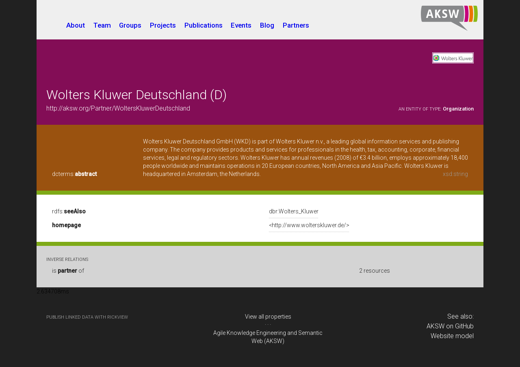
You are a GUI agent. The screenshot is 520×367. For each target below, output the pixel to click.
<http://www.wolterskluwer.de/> (309, 225)
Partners (296, 25)
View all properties (268, 316)
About (75, 25)
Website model (452, 336)
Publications (203, 25)
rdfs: (69, 211)
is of (68, 270)
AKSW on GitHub (450, 326)
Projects (163, 25)
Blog (267, 25)
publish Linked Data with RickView (87, 317)
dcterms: (74, 174)
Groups (130, 25)
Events (241, 25)
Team (102, 25)
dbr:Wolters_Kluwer (293, 211)
